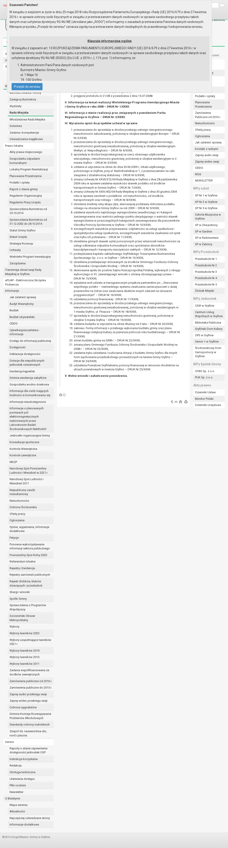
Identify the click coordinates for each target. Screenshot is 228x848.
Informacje (12, 290)
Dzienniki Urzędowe (208, 405)
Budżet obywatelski (22, 317)
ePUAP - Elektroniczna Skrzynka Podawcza (25, 282)
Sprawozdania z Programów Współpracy (28, 607)
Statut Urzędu (18, 237)
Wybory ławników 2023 (24, 633)
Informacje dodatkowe (24, 824)
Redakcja (16, 765)
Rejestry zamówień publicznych (30, 574)
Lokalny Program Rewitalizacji (29, 169)
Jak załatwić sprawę (23, 297)
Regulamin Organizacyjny (26, 195)
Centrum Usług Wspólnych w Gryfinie (209, 314)
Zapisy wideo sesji (207, 161)
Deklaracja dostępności (25, 354)
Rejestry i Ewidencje (22, 568)
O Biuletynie (12, 798)
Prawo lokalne (14, 145)
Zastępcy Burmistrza (23, 99)
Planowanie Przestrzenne (26, 176)
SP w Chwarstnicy (206, 225)
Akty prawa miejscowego (26, 152)
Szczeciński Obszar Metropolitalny (22, 618)
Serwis (9, 742)
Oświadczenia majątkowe (26, 139)
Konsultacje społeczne (24, 442)
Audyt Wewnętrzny (22, 304)
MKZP (13, 462)
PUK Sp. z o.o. (204, 377)
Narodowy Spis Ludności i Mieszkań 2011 (26, 481)
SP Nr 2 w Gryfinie (206, 202)
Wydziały (15, 106)
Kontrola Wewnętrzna (23, 448)
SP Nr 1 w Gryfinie (206, 195)
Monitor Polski (204, 398)
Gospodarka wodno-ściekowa (29, 384)
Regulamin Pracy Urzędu (25, 202)
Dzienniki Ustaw (205, 392)
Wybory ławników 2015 (24, 657)
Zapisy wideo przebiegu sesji (28, 700)
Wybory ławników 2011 (24, 663)
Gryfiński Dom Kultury (208, 328)
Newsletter (16, 792)
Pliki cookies (18, 785)
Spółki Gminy (18, 598)
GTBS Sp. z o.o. (205, 371)
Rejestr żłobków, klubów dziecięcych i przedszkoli (26, 583)
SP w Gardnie (203, 231)
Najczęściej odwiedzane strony (30, 818)
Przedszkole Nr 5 (206, 284)
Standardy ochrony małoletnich (30, 724)
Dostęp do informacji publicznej (30, 340)
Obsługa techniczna (22, 772)
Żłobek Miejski (204, 290)
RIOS (198, 174)
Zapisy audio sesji (206, 155)
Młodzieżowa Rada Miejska (27, 119)
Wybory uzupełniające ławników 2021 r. (30, 642)
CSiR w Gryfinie (204, 305)
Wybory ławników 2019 (24, 650)
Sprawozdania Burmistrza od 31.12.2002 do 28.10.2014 (28, 222)
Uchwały (15, 250)
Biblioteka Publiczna (208, 322)
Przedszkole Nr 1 (206, 259)
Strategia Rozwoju (21, 243)
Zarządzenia (18, 263)
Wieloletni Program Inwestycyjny (30, 256)
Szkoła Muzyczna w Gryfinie (208, 216)
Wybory (14, 626)
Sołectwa (16, 126)
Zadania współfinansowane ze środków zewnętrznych (29, 672)
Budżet (14, 310)
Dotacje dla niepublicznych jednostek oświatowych (27, 363)
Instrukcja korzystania (24, 759)
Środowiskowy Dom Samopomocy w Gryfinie (208, 352)
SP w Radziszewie (206, 237)
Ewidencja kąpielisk (22, 371)
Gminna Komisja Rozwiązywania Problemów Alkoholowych (30, 716)
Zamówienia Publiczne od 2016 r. (208, 115)
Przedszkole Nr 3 (206, 271)
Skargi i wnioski (20, 592)
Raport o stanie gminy (24, 189)
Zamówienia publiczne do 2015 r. (31, 687)
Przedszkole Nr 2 (206, 265)
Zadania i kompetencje (24, 132)
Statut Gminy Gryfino (23, 230)
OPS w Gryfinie (204, 335)
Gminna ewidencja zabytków (28, 377)
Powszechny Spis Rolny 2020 (28, 555)
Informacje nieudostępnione (28, 402)
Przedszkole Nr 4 (206, 278)
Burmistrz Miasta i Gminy (25, 92)
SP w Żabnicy (203, 244)
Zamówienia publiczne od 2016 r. (31, 681)
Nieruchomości (19, 500)
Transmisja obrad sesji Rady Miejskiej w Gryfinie (23, 272)
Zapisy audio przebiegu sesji (28, 694)
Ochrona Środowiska (23, 507)
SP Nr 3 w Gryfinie (206, 208)
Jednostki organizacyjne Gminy (30, 435)
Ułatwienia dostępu (22, 779)
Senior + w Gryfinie (207, 341)
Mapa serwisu (19, 805)
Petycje (14, 537)
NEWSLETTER (204, 180)
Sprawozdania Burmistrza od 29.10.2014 (28, 211)
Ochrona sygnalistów (23, 707)
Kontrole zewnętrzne (23, 455)
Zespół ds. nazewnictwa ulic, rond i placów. (28, 733)
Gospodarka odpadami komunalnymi (25, 161)
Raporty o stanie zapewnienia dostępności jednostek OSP (28, 750)
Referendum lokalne (22, 561)
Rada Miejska (19, 112)
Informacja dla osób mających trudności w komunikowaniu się (30, 393)
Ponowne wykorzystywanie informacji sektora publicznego (30, 546)
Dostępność (18, 347)
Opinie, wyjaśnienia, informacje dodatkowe (29, 529)
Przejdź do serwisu (27, 86)
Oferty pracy (17, 514)
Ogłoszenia (17, 520)
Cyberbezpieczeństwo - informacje (25, 332)
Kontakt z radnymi (206, 149)
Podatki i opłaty (20, 182)
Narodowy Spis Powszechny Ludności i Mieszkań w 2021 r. (29, 470)
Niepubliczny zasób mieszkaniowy (22, 492)
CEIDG (14, 323)
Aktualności (17, 811)
